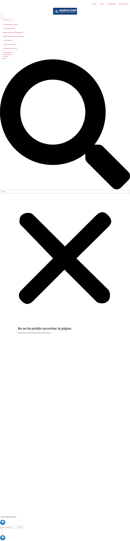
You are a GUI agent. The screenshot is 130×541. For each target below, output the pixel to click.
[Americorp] (65, 11)
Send (20, 527)
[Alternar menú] (1, 16)
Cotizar (102, 4)
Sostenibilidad (111, 4)
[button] (65, 124)
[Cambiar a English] (94, 4)
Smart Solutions (123, 4)
